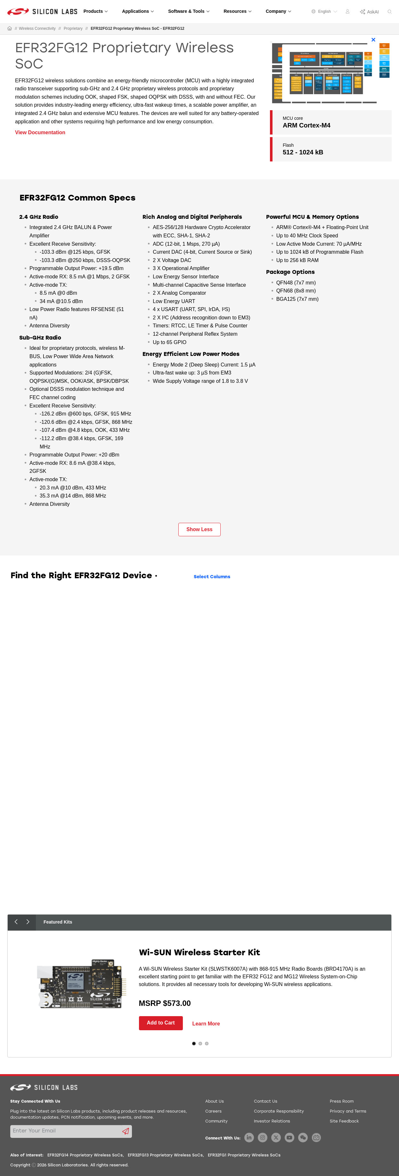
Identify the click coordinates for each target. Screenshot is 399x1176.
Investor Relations (272, 1121)
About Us (214, 1102)
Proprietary (73, 28)
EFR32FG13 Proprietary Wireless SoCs (165, 1155)
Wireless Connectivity (37, 28)
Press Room (342, 1102)
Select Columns (212, 577)
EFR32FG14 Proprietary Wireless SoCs (85, 1155)
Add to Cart (161, 1022)
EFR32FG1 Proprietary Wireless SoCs (244, 1155)
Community (216, 1121)
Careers (213, 1112)
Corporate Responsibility (279, 1112)
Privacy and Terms (348, 1112)
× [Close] (373, 39)
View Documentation (40, 132)
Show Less (199, 529)
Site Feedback (344, 1121)
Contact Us (265, 1102)
